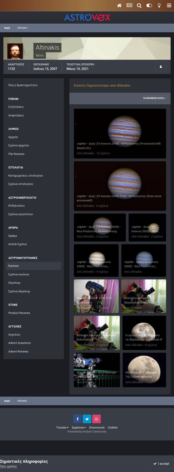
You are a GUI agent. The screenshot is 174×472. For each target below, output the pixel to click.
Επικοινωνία (96, 427)
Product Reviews (19, 313)
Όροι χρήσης (8, 466)
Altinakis (88, 153)
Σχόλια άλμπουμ (19, 291)
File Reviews (16, 154)
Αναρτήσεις (16, 115)
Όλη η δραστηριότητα (22, 85)
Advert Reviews (18, 351)
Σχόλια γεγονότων (20, 214)
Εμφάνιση (79, 427)
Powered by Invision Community (87, 431)
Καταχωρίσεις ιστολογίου (25, 175)
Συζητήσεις (16, 106)
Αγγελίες (14, 334)
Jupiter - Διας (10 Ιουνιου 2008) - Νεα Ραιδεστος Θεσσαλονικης (94, 266)
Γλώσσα (62, 427)
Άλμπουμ (14, 282)
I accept (161, 463)
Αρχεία (13, 137)
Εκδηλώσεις (16, 205)
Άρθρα (12, 235)
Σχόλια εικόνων (18, 274)
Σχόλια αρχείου (18, 145)
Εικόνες (13, 265)
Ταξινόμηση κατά (154, 98)
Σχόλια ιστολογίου (20, 184)
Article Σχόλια (17, 244)
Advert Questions (19, 343)
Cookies (113, 427)
